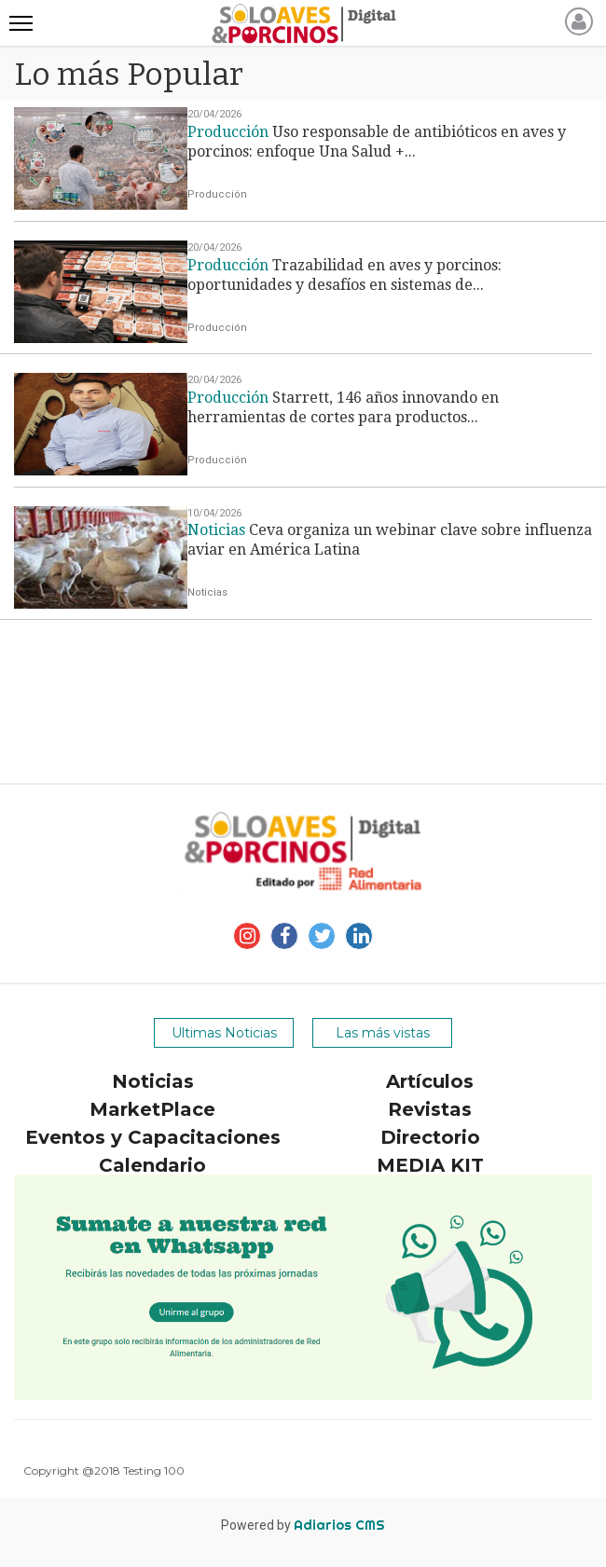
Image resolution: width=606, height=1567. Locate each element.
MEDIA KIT (430, 1165)
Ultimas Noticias (224, 1032)
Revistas (430, 1109)
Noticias (153, 1081)
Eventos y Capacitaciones (153, 1137)
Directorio (430, 1137)
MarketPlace (152, 1109)
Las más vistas (383, 1032)
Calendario (152, 1165)
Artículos (430, 1081)
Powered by (303, 1525)
